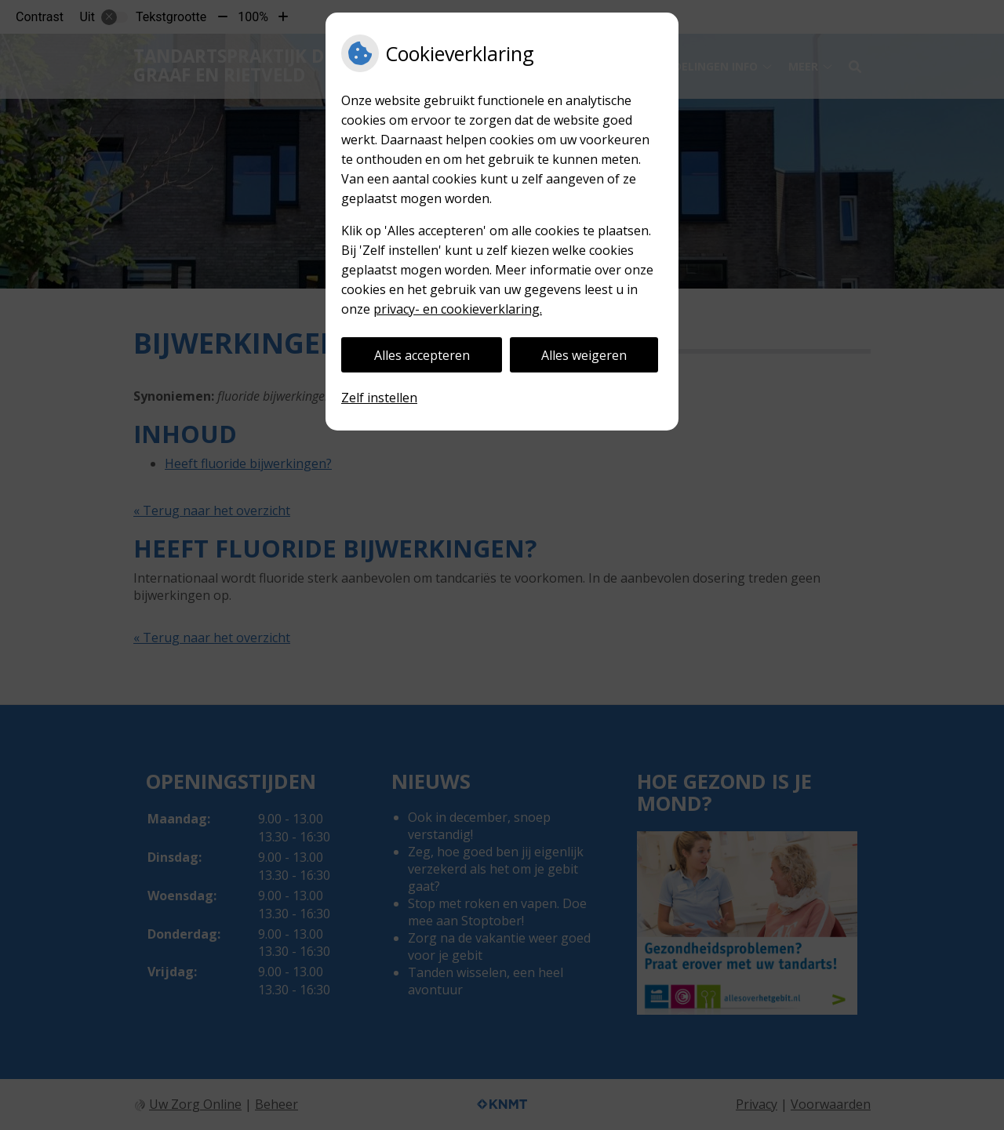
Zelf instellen (379, 397)
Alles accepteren (422, 355)
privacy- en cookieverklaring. (457, 309)
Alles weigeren (584, 355)
